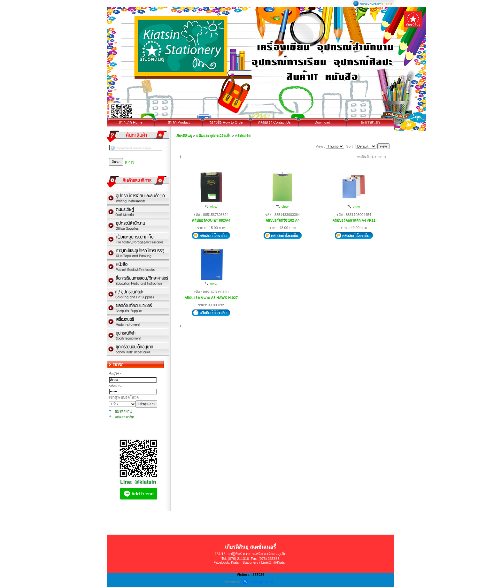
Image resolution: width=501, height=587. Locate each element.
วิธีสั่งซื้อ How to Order (226, 122)
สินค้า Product (179, 122)
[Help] (129, 162)
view (211, 207)
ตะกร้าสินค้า (370, 122)
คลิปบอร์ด (242, 136)
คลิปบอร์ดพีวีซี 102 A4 (283, 220)
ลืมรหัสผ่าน (123, 411)
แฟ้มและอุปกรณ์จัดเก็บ (213, 136)
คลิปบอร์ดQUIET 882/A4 (211, 220)
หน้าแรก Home (130, 122)
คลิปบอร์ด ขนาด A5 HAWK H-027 (211, 298)
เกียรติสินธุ (183, 136)
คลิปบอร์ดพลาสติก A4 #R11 (353, 220)
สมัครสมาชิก (124, 417)
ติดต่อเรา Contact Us (274, 122)
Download (322, 122)
